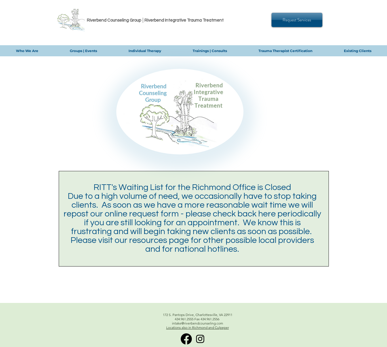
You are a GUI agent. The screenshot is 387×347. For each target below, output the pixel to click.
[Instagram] (200, 338)
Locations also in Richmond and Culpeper (197, 327)
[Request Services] (297, 20)
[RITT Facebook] (186, 338)
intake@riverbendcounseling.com (197, 323)
